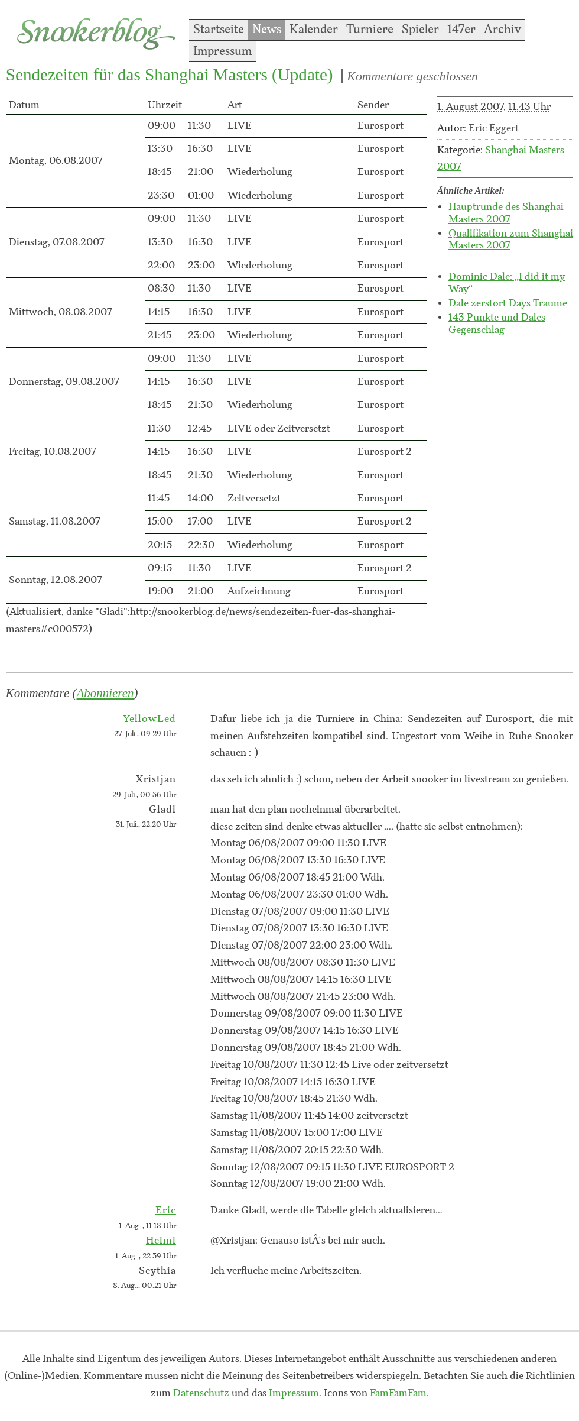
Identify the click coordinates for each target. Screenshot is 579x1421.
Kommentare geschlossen (412, 76)
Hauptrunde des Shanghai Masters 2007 (506, 213)
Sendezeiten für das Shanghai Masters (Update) (169, 74)
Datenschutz (201, 1393)
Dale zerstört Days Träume (507, 303)
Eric (165, 1210)
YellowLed (149, 719)
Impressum (222, 51)
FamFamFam (398, 1393)
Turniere (369, 29)
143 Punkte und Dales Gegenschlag (496, 324)
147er (461, 29)
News (266, 29)
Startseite (218, 29)
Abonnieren (105, 693)
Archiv (502, 29)
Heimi (161, 1241)
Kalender (314, 29)
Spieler (420, 29)
